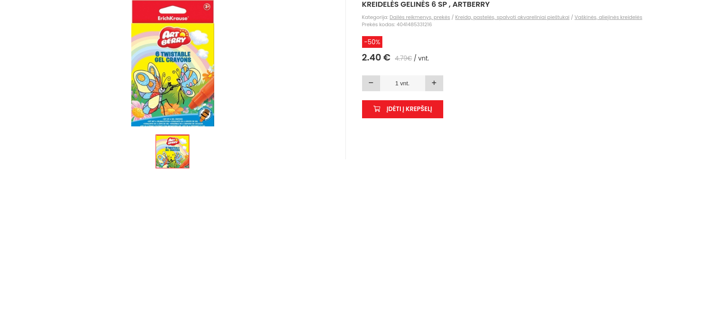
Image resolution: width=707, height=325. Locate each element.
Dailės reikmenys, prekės (420, 17)
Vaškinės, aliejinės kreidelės (608, 17)
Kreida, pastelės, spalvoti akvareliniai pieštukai (512, 17)
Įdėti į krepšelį (402, 109)
